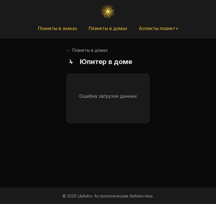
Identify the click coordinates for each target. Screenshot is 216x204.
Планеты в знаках (57, 28)
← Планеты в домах (87, 50)
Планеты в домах (108, 28)
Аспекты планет (157, 28)
